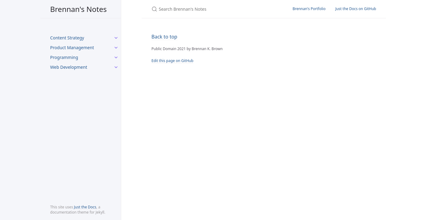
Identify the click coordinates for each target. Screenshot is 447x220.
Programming (64, 57)
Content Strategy (67, 38)
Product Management (72, 47)
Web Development (68, 67)
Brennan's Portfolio (309, 8)
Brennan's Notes (78, 9)
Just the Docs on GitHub (355, 8)
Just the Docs (85, 207)
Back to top (164, 36)
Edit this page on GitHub (172, 60)
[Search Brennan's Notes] (215, 9)
